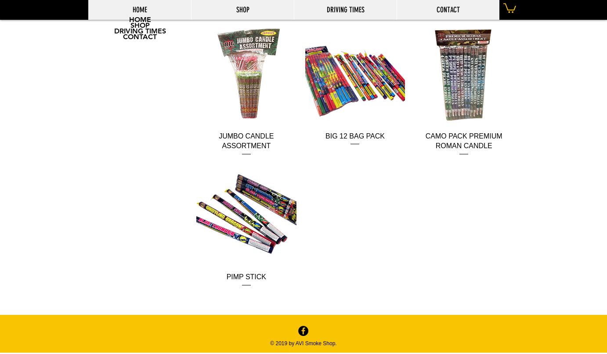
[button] (509, 7)
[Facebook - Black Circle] (303, 331)
